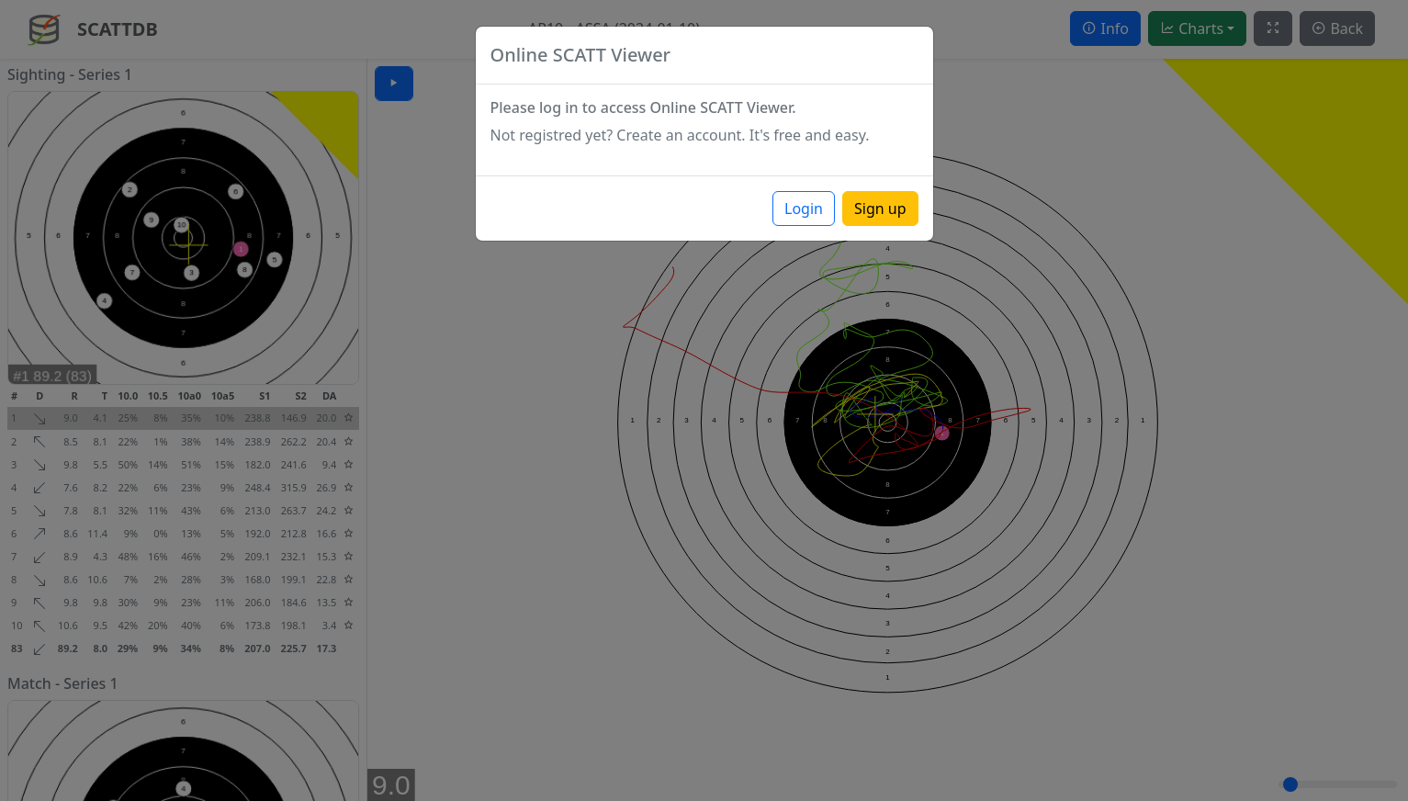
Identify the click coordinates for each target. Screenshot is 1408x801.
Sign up (880, 208)
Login (803, 208)
